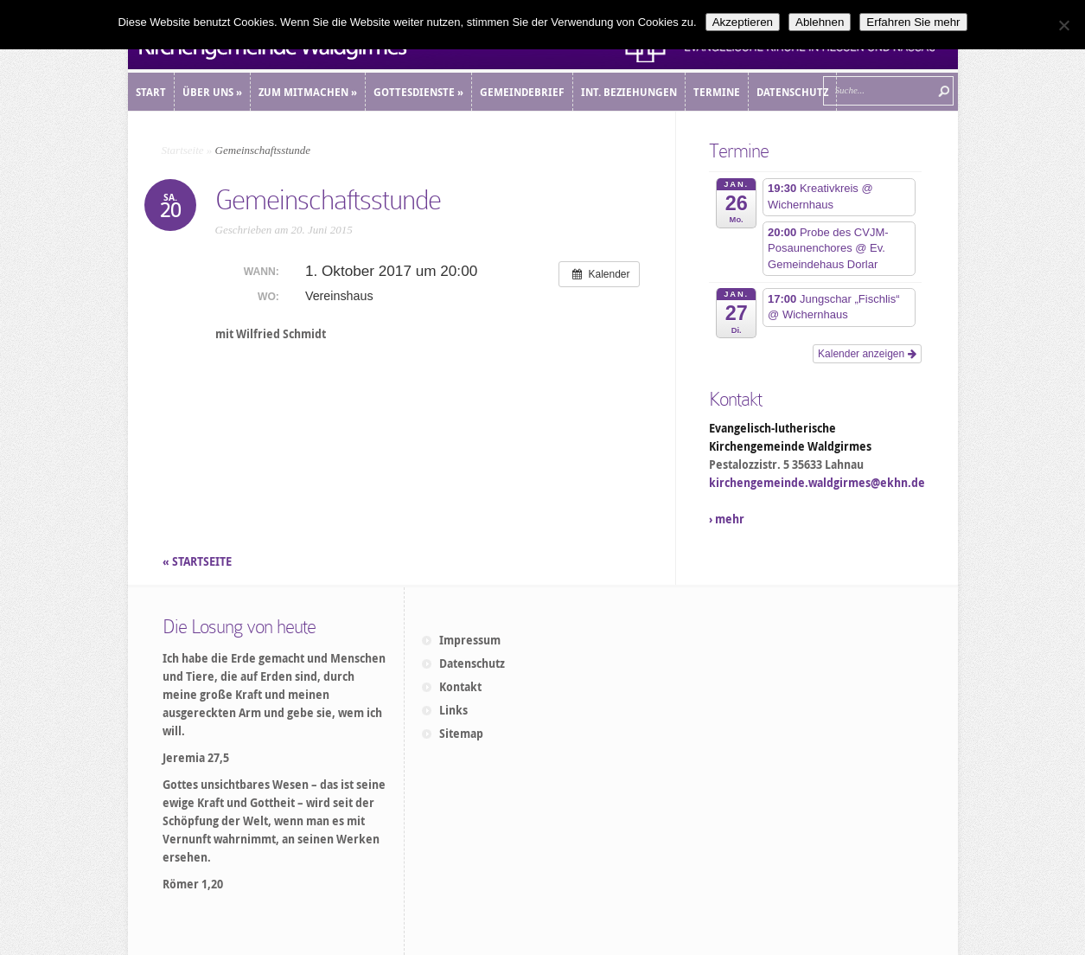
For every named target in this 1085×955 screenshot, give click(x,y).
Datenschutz (472, 663)
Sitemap (461, 733)
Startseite (183, 150)
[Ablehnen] (1063, 25)
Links (453, 710)
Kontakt (460, 687)
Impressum (470, 640)
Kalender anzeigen (867, 354)
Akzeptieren (742, 22)
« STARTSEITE (198, 561)
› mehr (726, 519)
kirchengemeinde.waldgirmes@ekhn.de (817, 482)
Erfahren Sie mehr (913, 22)
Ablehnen (819, 22)
